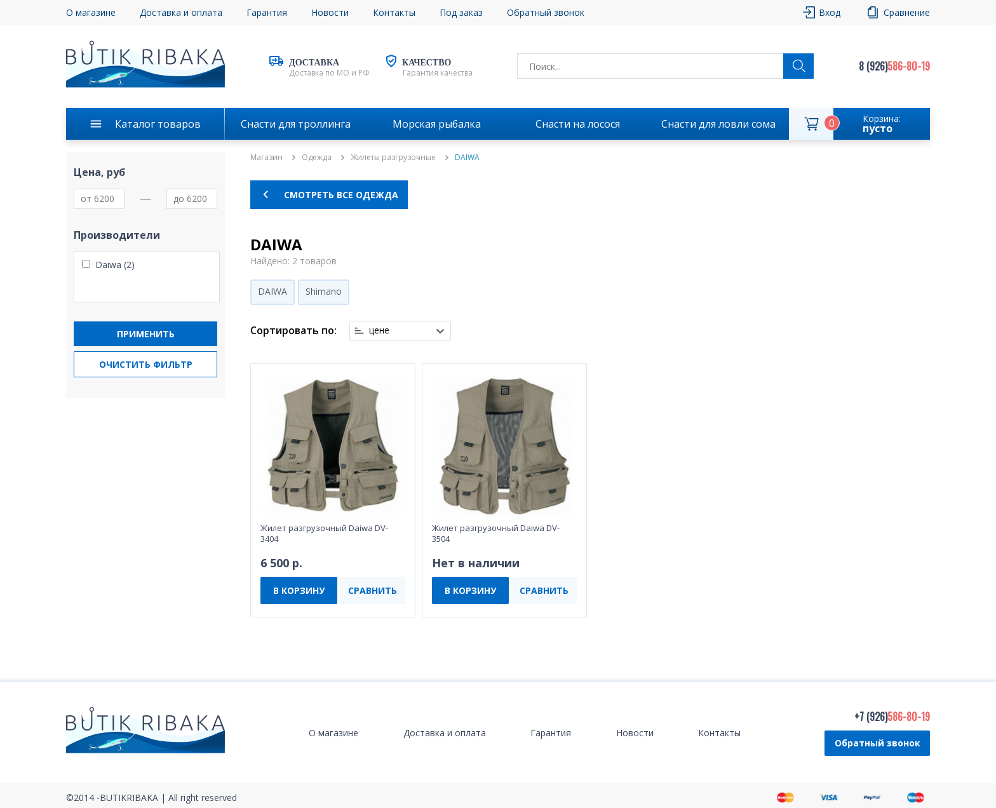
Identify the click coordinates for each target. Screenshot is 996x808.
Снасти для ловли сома (718, 124)
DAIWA (272, 291)
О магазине (91, 12)
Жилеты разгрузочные (393, 157)
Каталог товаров (158, 124)
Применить (146, 334)
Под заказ (461, 12)
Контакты (394, 12)
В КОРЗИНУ (299, 590)
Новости (330, 12)
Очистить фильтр (145, 364)
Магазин (266, 157)
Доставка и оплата (181, 12)
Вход (829, 12)
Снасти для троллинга (296, 124)
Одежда (317, 157)
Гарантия (266, 12)
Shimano (324, 291)
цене (379, 330)
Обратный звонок (545, 12)
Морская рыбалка (437, 124)
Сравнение (907, 12)
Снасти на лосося (577, 124)
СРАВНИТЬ (372, 590)
